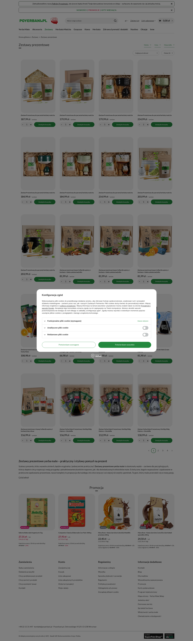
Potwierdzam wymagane (69, 345)
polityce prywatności (68, 306)
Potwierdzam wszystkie (124, 345)
